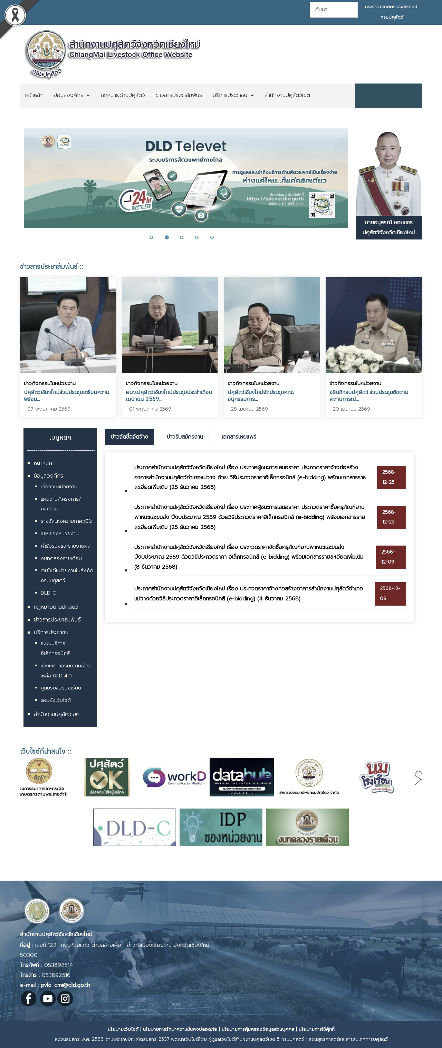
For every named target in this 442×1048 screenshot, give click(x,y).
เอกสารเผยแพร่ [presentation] (239, 437)
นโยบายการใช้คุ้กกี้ (317, 1029)
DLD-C (48, 593)
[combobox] (334, 10)
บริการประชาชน (51, 632)
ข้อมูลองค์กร (48, 476)
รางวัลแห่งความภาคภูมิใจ (67, 521)
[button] (155, 237)
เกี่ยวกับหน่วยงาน (59, 486)
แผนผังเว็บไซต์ (56, 700)
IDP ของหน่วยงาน (60, 533)
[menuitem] (34, 96)
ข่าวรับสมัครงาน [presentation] (185, 437)
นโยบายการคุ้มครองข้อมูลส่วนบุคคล (258, 1029)
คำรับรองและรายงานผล (65, 546)
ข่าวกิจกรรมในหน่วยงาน (50, 383)
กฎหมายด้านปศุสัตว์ (56, 607)
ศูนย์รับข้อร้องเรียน (61, 688)
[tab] (129, 437)
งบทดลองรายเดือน (61, 558)
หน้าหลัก (43, 463)
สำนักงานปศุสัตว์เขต (56, 714)
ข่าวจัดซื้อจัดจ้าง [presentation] (129, 437)
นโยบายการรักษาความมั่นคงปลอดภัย (180, 1029)
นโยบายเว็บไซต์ (123, 1029)
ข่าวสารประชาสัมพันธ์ (57, 620)
